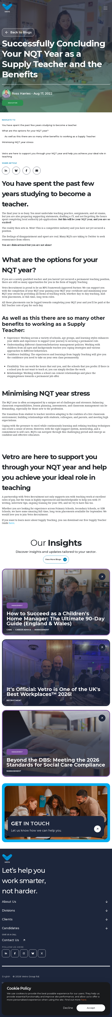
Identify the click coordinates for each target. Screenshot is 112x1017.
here (83, 999)
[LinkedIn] (6, 953)
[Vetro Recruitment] (7, 8)
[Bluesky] (33, 953)
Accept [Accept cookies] (91, 1008)
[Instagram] (24, 953)
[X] (42, 953)
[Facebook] (15, 953)
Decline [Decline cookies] (68, 1007)
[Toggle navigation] (105, 8)
